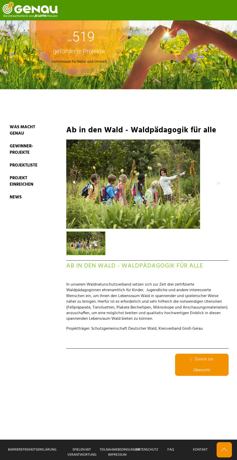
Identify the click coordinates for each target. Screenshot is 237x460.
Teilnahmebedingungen (120, 450)
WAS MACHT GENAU (22, 130)
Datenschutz (147, 450)
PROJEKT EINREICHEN (21, 181)
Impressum (117, 455)
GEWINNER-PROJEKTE (21, 149)
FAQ (170, 450)
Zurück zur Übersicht (201, 365)
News (16, 197)
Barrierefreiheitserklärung (32, 450)
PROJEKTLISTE (23, 165)
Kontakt (200, 450)
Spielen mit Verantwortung (81, 452)
